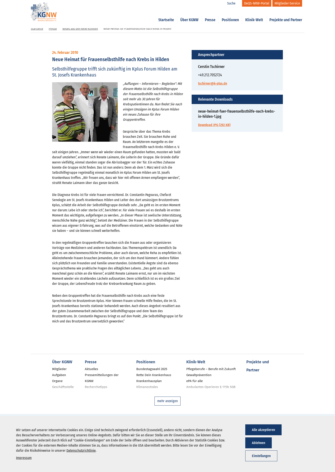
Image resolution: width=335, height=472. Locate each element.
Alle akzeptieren (263, 430)
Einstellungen (261, 456)
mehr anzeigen (167, 401)
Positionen (230, 15)
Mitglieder (59, 369)
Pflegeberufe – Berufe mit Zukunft (211, 369)
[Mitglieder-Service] (287, 3)
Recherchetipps (96, 387)
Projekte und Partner (285, 15)
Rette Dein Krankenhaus (153, 375)
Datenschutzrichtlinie (81, 450)
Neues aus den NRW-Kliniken (80, 29)
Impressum (24, 458)
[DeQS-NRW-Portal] (256, 3)
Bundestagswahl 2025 (151, 369)
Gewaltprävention (199, 375)
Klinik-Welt (254, 15)
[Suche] (233, 3)
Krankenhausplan (149, 381)
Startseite (166, 15)
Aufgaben (59, 375)
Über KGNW (189, 15)
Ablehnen (258, 443)
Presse (210, 15)
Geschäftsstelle (63, 387)
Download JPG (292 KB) (214, 125)
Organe (57, 381)
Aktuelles (91, 369)
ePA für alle (194, 381)
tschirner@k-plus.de (212, 83)
